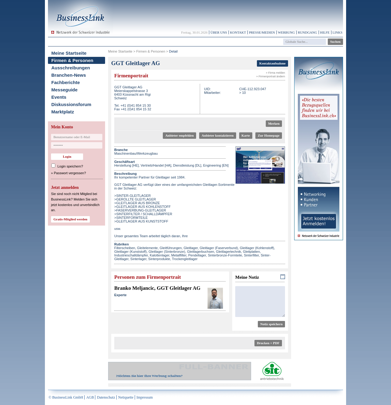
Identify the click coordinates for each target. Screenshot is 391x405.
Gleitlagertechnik (228, 251)
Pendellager (197, 255)
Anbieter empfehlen (179, 135)
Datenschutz (106, 397)
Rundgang (307, 32)
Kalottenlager (159, 255)
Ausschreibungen (70, 67)
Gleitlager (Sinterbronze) (166, 251)
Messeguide (64, 89)
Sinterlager (138, 259)
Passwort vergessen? (70, 173)
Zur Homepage (269, 135)
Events (58, 97)
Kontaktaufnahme (272, 63)
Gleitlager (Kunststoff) (130, 251)
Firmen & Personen (72, 60)
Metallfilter (179, 255)
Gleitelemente (147, 248)
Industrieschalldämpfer (131, 255)
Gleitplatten (251, 251)
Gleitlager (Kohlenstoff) (257, 248)
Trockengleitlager (185, 259)
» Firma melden (275, 72)
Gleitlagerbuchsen (200, 251)
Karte (246, 135)
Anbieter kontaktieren (217, 135)
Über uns (218, 32)
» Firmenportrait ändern (270, 76)
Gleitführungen (171, 248)
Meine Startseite (68, 53)
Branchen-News (68, 75)
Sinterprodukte (159, 259)
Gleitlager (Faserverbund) (219, 248)
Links (337, 32)
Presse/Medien (262, 32)
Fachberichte (65, 82)
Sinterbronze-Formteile (225, 255)
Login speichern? (70, 166)
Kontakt (238, 32)
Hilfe (325, 32)
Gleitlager (191, 248)
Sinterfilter (251, 255)
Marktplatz (62, 111)
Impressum (145, 397)
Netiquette (125, 397)
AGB (90, 397)
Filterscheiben (124, 248)
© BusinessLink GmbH (66, 397)
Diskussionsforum (71, 104)
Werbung (286, 32)
